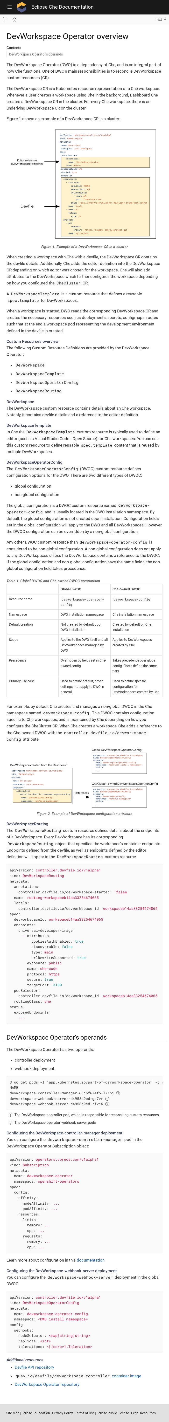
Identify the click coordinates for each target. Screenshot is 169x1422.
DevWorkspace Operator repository (47, 1384)
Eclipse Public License (113, 1413)
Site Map (12, 1413)
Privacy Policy (62, 1413)
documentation (91, 1260)
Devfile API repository (34, 1367)
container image (78, 1376)
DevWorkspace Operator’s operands (36, 54)
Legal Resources (143, 1413)
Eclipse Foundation (35, 1413)
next (158, 19)
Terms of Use (84, 1413)
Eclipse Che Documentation (62, 7)
